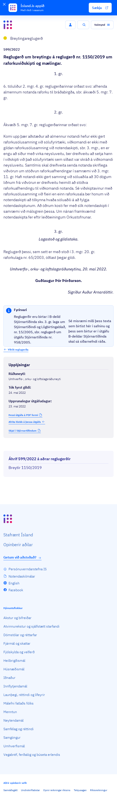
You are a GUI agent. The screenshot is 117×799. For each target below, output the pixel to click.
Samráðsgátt (10, 790)
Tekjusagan (80, 790)
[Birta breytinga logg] (58, 447)
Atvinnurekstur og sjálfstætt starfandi (31, 626)
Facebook (16, 590)
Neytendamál (13, 720)
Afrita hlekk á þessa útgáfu (27, 421)
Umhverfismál (14, 746)
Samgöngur (12, 737)
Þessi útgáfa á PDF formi (23, 415)
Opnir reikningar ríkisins (56, 790)
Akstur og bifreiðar (17, 618)
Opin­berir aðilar (18, 544)
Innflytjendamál (15, 686)
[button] (100, 8)
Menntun (10, 712)
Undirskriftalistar (30, 790)
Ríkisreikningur (98, 790)
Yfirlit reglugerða (18, 349)
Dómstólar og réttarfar (20, 635)
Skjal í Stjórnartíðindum (23, 430)
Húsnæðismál (13, 669)
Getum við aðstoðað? (22, 557)
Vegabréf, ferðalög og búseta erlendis (31, 754)
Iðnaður (9, 677)
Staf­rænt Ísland (18, 535)
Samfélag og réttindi (18, 729)
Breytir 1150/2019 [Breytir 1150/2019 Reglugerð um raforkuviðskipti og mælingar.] (25, 467)
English (14, 583)
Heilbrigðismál (14, 660)
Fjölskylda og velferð (19, 652)
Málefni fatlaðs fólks (18, 703)
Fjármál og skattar (16, 643)
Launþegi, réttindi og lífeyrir (24, 695)
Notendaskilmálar (22, 576)
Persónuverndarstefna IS (28, 569)
